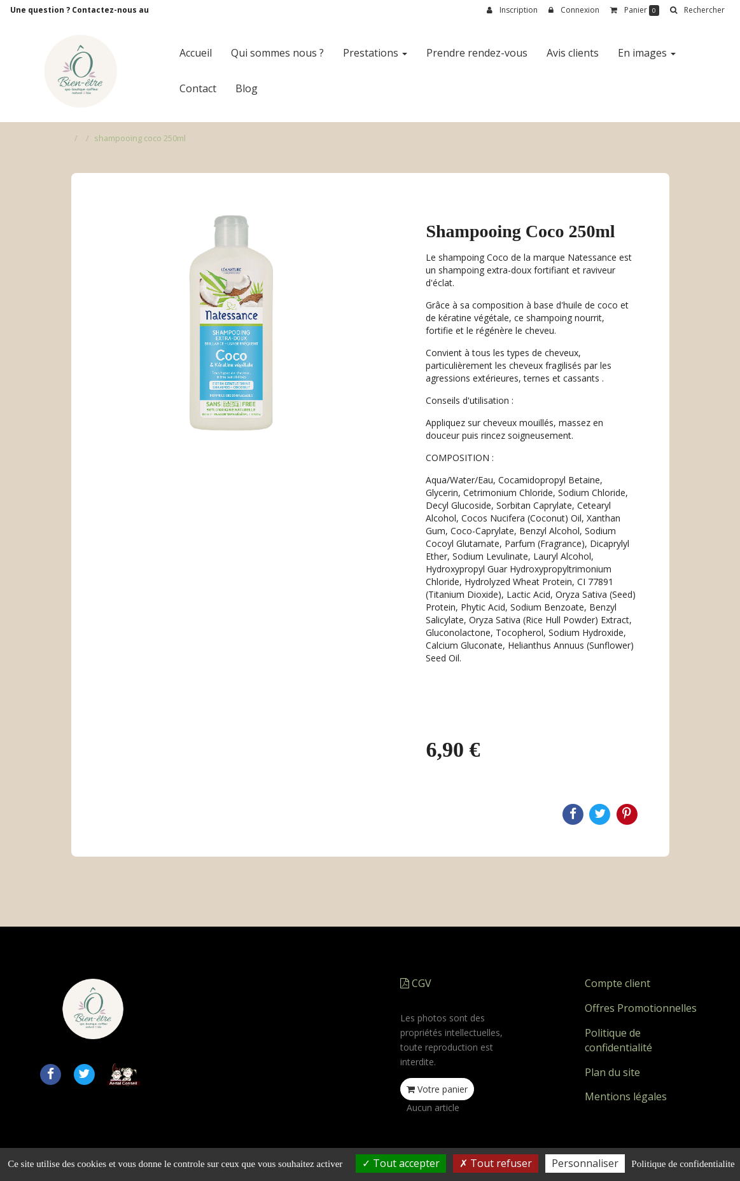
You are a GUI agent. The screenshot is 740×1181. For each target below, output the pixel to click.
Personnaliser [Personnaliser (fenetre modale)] (585, 1163)
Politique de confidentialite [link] (682, 1164)
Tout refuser (495, 1163)
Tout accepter (401, 1163)
